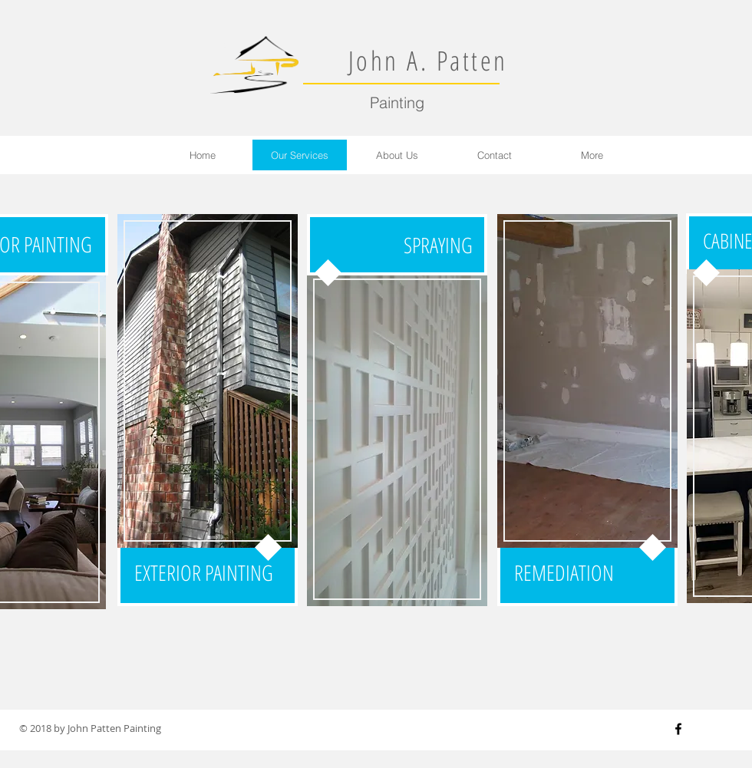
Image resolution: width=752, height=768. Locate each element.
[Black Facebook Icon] (678, 729)
